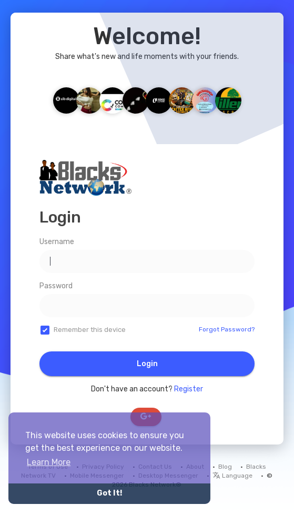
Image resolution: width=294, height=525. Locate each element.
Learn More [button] (48, 462)
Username (56, 241)
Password (56, 285)
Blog (225, 466)
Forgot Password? (227, 329)
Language (232, 475)
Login (147, 363)
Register (188, 389)
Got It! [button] (109, 493)
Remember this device (90, 330)
